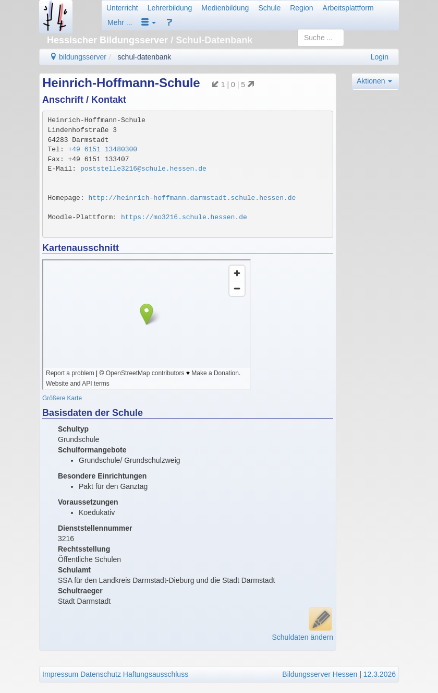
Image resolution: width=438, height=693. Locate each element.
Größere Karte (62, 398)
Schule (269, 8)
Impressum (60, 674)
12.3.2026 (379, 674)
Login (379, 57)
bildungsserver (78, 57)
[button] (148, 22)
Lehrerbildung (170, 8)
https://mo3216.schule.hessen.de (184, 217)
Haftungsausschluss (155, 674)
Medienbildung (225, 8)
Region (301, 8)
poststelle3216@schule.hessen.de (143, 169)
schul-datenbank (145, 57)
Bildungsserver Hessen (319, 674)
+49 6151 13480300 (103, 149)
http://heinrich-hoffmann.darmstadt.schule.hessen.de (192, 198)
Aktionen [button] (374, 81)
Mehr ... (119, 22)
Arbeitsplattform (348, 8)
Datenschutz (100, 674)
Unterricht (122, 8)
